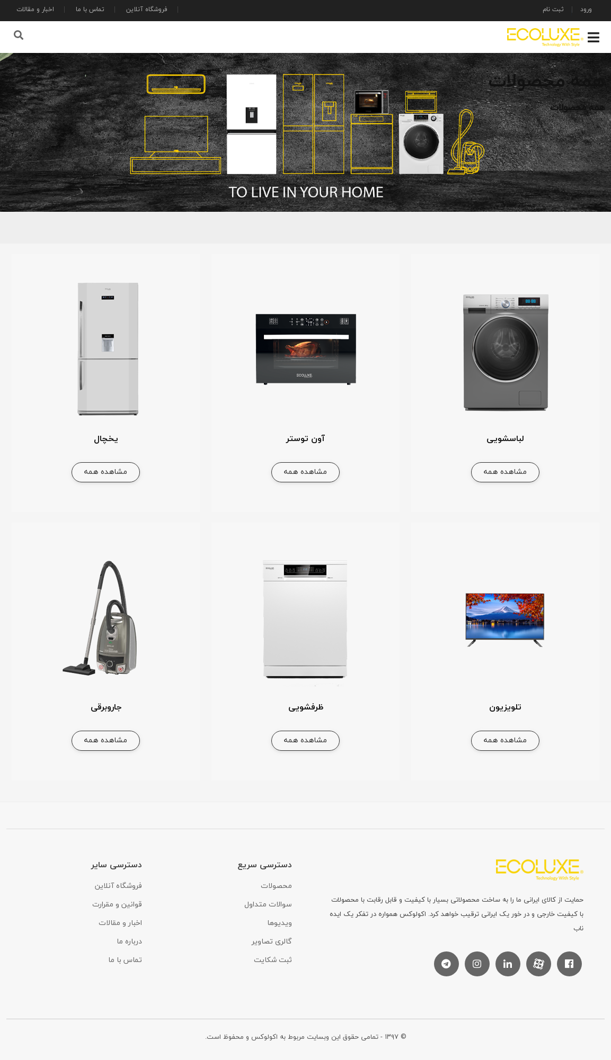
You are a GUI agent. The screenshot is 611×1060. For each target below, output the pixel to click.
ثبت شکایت (273, 959)
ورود (586, 9)
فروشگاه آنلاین (146, 9)
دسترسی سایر (116, 864)
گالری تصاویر (272, 941)
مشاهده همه (505, 471)
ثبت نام (553, 9)
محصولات (276, 885)
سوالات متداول (268, 904)
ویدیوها (279, 922)
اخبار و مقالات (35, 9)
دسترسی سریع (264, 864)
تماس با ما (90, 9)
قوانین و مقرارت (117, 904)
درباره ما (129, 941)
